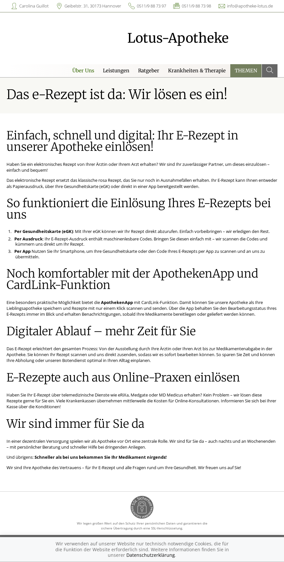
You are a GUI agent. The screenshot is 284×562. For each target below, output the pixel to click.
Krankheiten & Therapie (197, 70)
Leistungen (116, 70)
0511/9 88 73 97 (151, 6)
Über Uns (83, 70)
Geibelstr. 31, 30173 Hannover (92, 6)
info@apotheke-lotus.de (250, 6)
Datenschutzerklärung (150, 555)
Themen (246, 70)
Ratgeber (148, 70)
